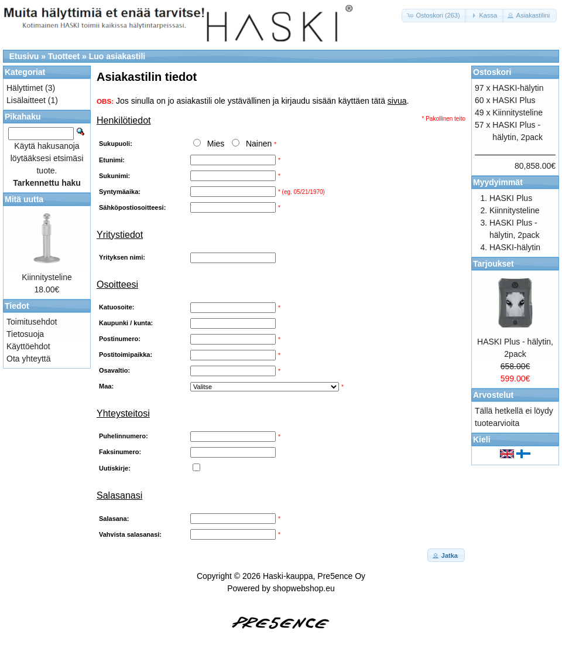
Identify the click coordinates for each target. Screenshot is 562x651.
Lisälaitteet (26, 100)
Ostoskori (492, 72)
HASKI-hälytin (517, 88)
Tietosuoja (25, 334)
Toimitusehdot (31, 321)
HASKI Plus (513, 100)
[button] (434, 15)
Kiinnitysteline (47, 277)
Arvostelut (493, 395)
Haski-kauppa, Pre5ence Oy (314, 576)
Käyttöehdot (28, 346)
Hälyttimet (24, 88)
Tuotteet (64, 56)
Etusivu (24, 56)
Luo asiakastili (117, 56)
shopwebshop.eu (304, 588)
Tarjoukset (493, 263)
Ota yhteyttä (28, 358)
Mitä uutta (24, 199)
